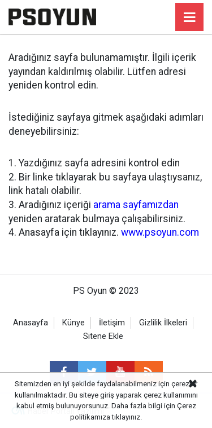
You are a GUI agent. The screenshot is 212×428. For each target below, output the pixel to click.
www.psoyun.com (160, 232)
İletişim (112, 323)
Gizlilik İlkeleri (163, 323)
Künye (73, 323)
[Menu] (189, 17)
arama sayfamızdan (136, 204)
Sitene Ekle (103, 336)
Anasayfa (30, 323)
